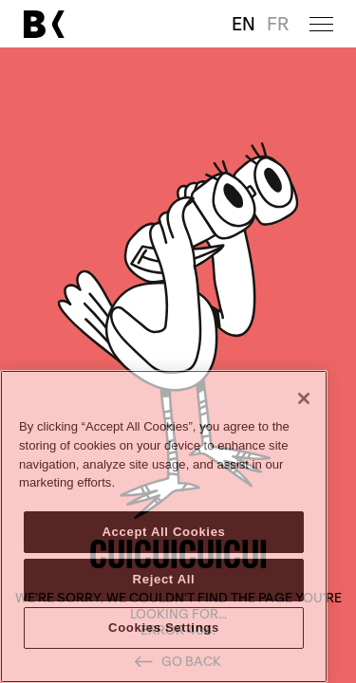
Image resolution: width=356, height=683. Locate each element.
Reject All (164, 579)
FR (278, 23)
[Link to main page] (44, 24)
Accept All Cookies (163, 532)
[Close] (304, 398)
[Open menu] (321, 23)
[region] (164, 526)
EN (243, 23)
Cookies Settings (163, 627)
